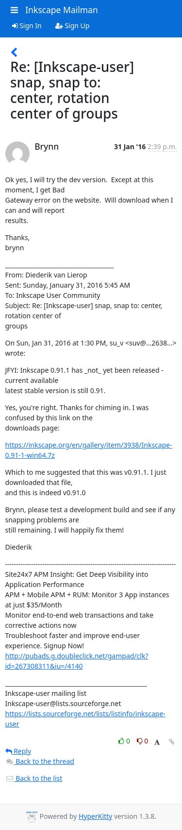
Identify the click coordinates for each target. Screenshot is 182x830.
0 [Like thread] (125, 740)
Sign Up (72, 25)
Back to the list (34, 778)
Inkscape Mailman (61, 10)
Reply (18, 751)
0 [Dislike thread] (143, 740)
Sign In (27, 25)
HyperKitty (95, 816)
